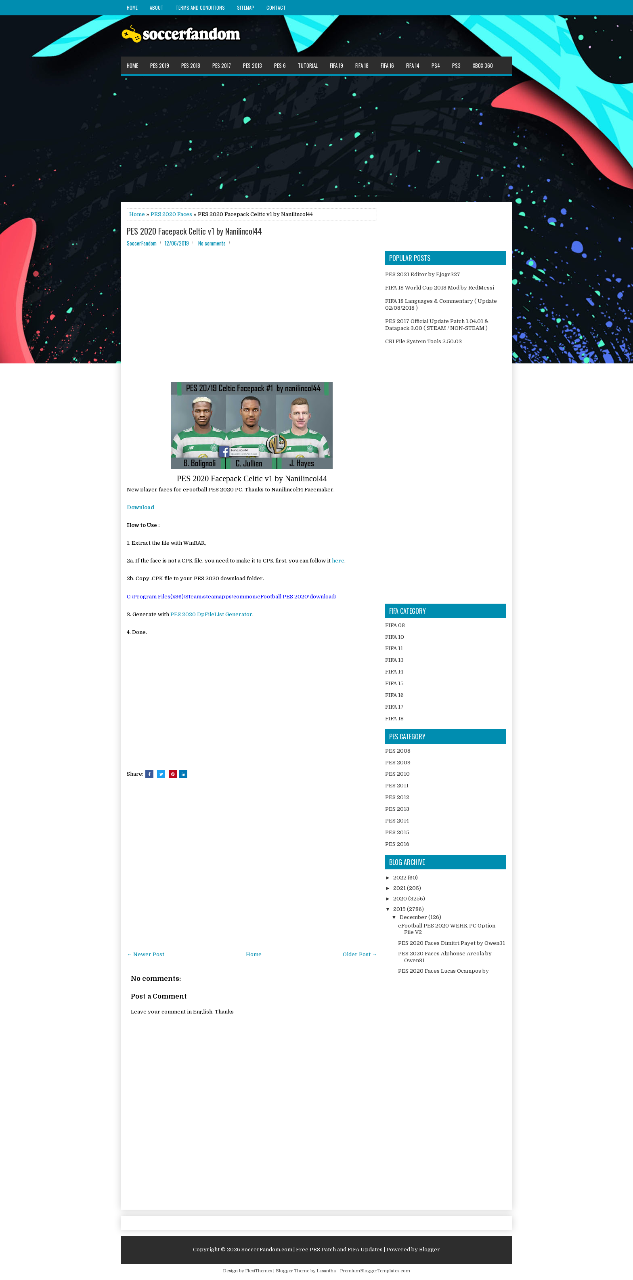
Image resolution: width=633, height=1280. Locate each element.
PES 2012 (397, 797)
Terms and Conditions (200, 7)
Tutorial (308, 65)
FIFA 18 (362, 65)
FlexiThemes (258, 1271)
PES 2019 (159, 65)
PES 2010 (397, 774)
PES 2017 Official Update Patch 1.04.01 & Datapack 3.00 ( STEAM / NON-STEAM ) (436, 324)
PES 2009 (398, 763)
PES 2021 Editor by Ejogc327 (422, 274)
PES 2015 (397, 832)
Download (140, 507)
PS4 (436, 65)
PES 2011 (397, 786)
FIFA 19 (336, 65)
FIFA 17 (394, 707)
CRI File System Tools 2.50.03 (423, 341)
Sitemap (245, 7)
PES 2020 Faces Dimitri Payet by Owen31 (451, 943)
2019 (400, 909)
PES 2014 (397, 821)
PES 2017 (221, 65)
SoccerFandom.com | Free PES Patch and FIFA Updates (312, 1249)
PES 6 (280, 65)
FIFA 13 (394, 660)
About (156, 7)
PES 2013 (252, 65)
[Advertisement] (316, 138)
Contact (276, 7)
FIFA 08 (395, 625)
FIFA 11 (394, 648)
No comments (212, 243)
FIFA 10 (394, 637)
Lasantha (326, 1271)
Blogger (429, 1249)
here (338, 561)
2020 (400, 899)
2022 (400, 878)
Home (132, 7)
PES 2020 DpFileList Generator (211, 614)
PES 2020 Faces (171, 214)
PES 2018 (190, 65)
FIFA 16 (387, 65)
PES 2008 (398, 751)
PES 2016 (397, 844)
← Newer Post (145, 954)
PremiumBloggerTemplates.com (375, 1271)
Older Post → (360, 954)
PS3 (456, 65)
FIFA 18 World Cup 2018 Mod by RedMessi (439, 288)
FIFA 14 (412, 65)
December (414, 917)
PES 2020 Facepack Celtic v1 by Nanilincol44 (194, 231)
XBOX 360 (483, 65)
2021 (400, 888)
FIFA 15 (394, 683)
